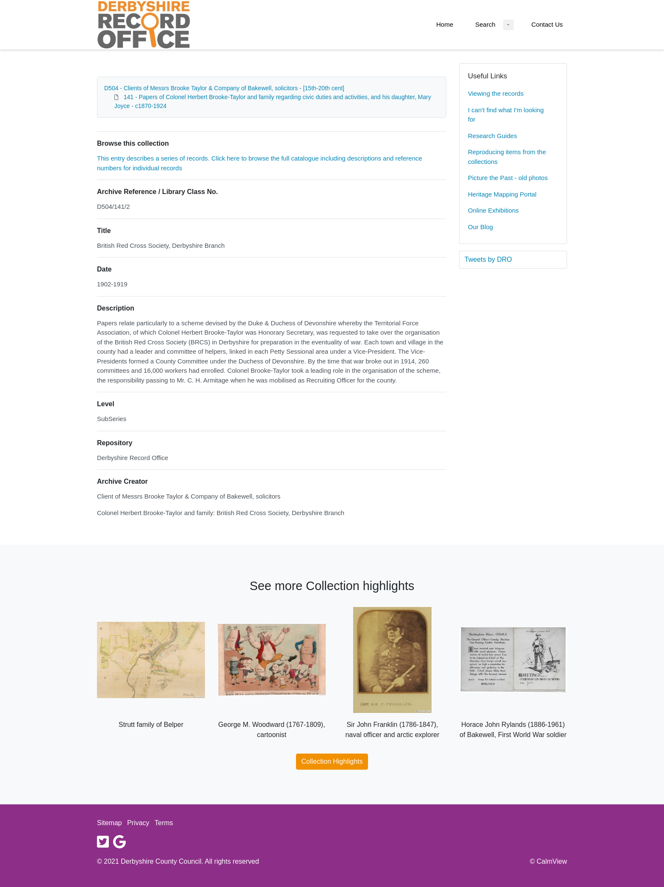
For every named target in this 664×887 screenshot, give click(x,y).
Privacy (138, 822)
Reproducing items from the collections (507, 156)
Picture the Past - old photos (508, 177)
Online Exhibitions (493, 210)
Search (485, 24)
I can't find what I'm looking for (506, 114)
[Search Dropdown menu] (508, 24)
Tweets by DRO (488, 259)
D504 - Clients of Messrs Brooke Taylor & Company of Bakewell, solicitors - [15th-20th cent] (224, 88)
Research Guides (492, 135)
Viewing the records (495, 93)
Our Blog (480, 226)
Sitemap (109, 822)
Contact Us (547, 24)
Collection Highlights (332, 761)
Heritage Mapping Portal (502, 194)
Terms (164, 822)
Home (444, 24)
